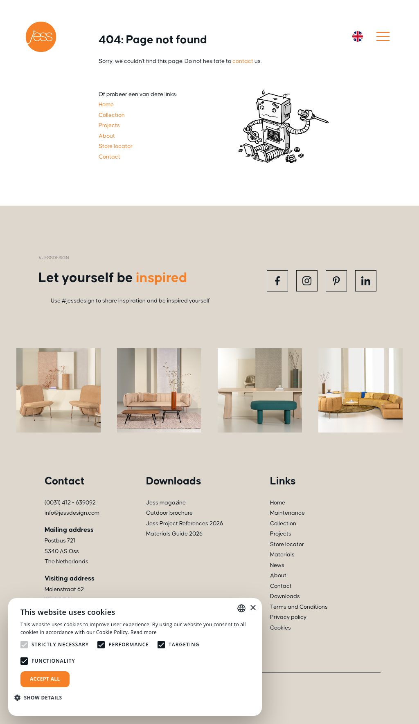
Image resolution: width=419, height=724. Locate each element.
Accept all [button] (45, 678)
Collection (283, 524)
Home (277, 503)
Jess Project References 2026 (184, 524)
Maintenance (287, 513)
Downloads (285, 596)
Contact (281, 586)
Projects (280, 534)
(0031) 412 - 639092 (70, 503)
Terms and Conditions (299, 607)
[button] (41, 697)
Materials (282, 555)
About (278, 575)
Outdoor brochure (169, 513)
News (277, 565)
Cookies (280, 628)
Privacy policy (288, 617)
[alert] (135, 657)
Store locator (287, 544)
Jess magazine (166, 503)
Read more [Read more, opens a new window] (144, 632)
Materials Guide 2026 (174, 534)
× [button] (253, 608)
